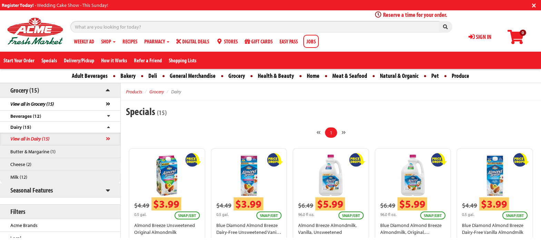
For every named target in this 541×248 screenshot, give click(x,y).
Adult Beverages (90, 76)
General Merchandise (193, 76)
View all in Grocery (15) (32, 104)
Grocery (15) (24, 90)
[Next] (344, 132)
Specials (49, 60)
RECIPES (129, 41)
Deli (152, 76)
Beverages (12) (25, 116)
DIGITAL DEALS (192, 41)
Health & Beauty (276, 76)
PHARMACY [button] (156, 41)
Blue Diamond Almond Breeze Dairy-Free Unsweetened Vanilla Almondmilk (248, 232)
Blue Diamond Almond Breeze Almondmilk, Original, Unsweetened (411, 232)
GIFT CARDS (259, 41)
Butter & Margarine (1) (33, 151)
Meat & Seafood (349, 76)
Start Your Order (19, 60)
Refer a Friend (148, 60)
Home (313, 76)
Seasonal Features (31, 190)
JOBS (311, 41)
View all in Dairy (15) (29, 139)
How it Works (114, 60)
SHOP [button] (108, 41)
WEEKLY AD (84, 41)
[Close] (534, 4)
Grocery (236, 76)
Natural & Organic (399, 76)
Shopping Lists (182, 60)
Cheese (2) (20, 164)
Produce (460, 76)
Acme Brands (24, 225)
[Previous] (318, 132)
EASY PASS (288, 41)
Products (134, 92)
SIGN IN (480, 37)
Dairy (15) (20, 127)
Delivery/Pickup (79, 60)
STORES (227, 41)
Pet (435, 76)
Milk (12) (18, 177)
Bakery (128, 76)
